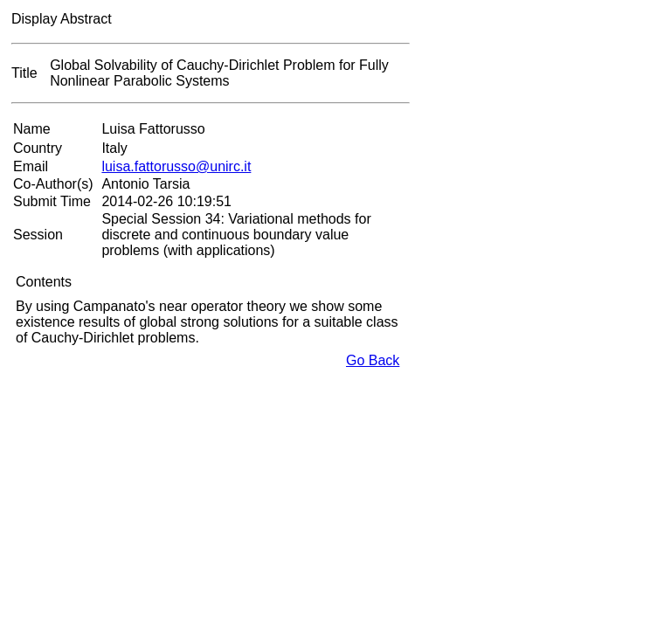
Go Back (372, 360)
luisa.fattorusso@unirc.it (176, 166)
